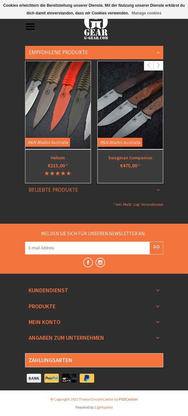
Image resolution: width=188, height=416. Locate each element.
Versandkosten (152, 204)
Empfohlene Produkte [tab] (58, 52)
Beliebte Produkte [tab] (53, 190)
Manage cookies (147, 13)
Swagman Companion (130, 158)
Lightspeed (104, 407)
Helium (58, 158)
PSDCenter (128, 399)
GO (156, 246)
